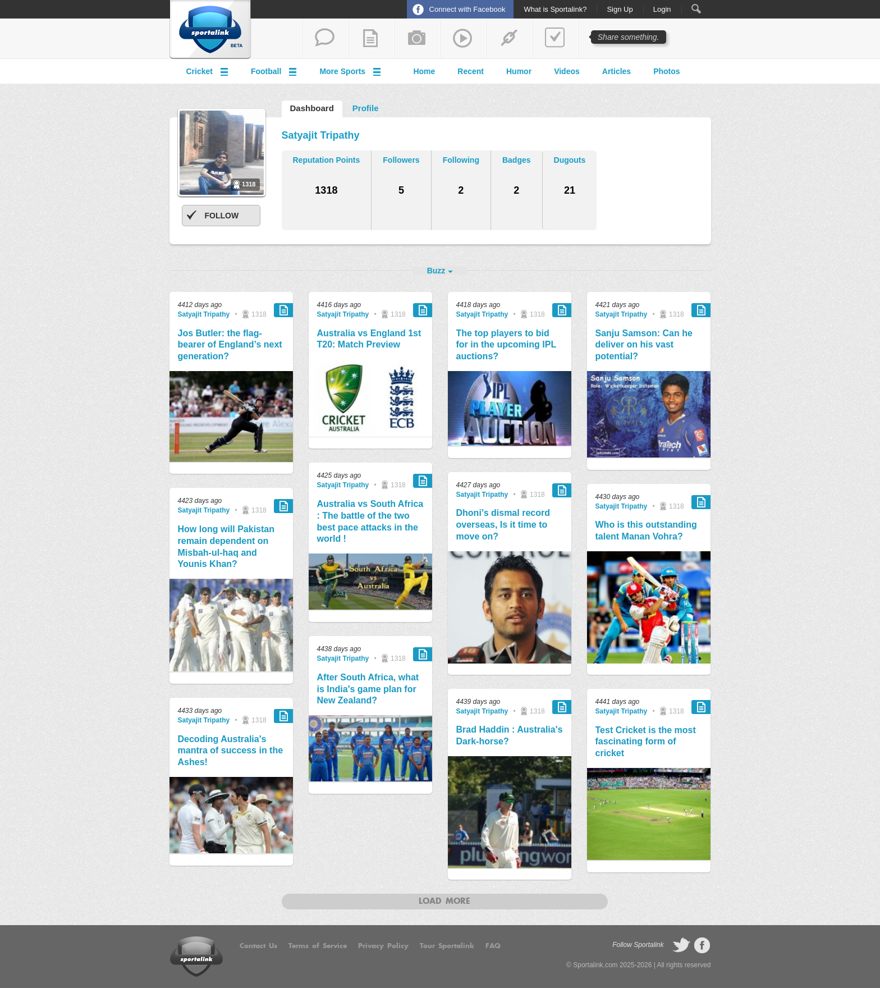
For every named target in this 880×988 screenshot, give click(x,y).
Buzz (436, 270)
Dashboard (312, 108)
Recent (470, 71)
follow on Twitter (681, 945)
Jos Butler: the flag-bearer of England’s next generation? (230, 345)
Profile (365, 108)
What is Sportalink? (555, 9)
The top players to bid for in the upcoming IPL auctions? (506, 345)
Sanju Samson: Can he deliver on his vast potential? (644, 345)
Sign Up (619, 9)
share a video (463, 38)
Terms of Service (317, 946)
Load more (444, 901)
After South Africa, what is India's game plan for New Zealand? (368, 689)
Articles (616, 71)
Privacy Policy (383, 946)
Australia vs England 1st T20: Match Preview (369, 339)
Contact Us (258, 946)
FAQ (493, 946)
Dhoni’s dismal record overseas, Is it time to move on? (503, 524)
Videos (567, 71)
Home (424, 71)
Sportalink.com (595, 965)
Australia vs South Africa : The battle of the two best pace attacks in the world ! (370, 521)
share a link (509, 38)
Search (696, 8)
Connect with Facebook (467, 9)
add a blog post (371, 38)
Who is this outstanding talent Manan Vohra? (646, 530)
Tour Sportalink (447, 946)
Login (662, 9)
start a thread (325, 38)
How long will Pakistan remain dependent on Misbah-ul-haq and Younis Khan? (226, 546)
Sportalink (210, 30)
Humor (518, 71)
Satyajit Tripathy (204, 314)
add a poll (555, 38)
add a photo (417, 38)
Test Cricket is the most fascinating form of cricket (645, 741)
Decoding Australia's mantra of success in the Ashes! (230, 750)
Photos (666, 71)
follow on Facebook (702, 945)
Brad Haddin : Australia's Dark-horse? (509, 735)
